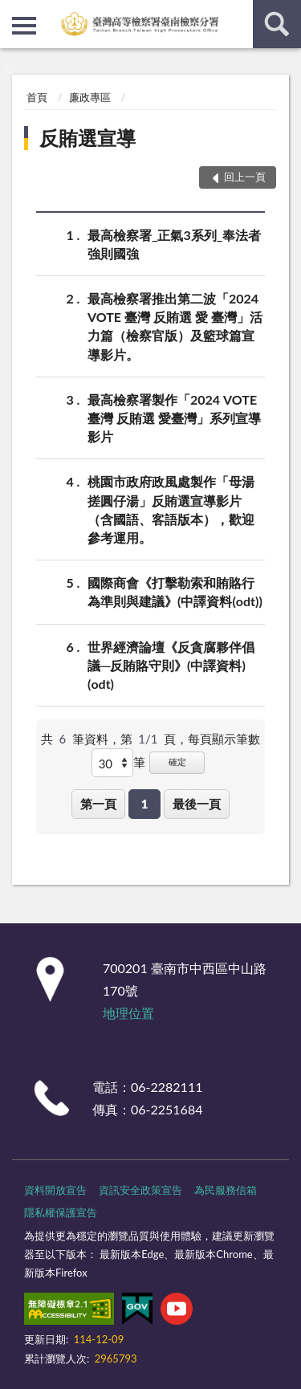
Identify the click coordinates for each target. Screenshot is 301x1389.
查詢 (277, 24)
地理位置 (128, 1012)
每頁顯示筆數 (224, 738)
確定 (177, 761)
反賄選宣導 (87, 137)
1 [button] (144, 803)
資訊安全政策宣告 (140, 1189)
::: (13, 12)
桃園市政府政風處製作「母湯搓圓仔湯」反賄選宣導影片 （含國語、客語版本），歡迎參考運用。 (170, 508)
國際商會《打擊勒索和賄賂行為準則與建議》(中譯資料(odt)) (174, 591)
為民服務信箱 (225, 1189)
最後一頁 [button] (197, 803)
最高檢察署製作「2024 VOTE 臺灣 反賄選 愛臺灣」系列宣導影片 (174, 417)
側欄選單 (24, 26)
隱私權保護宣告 (60, 1212)
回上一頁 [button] (245, 176)
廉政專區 (90, 97)
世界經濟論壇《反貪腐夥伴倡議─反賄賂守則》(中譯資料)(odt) (170, 664)
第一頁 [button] (98, 803)
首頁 (36, 97)
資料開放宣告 (55, 1189)
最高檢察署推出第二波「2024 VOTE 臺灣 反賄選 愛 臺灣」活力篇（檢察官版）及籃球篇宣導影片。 (174, 325)
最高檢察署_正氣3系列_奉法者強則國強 (174, 243)
